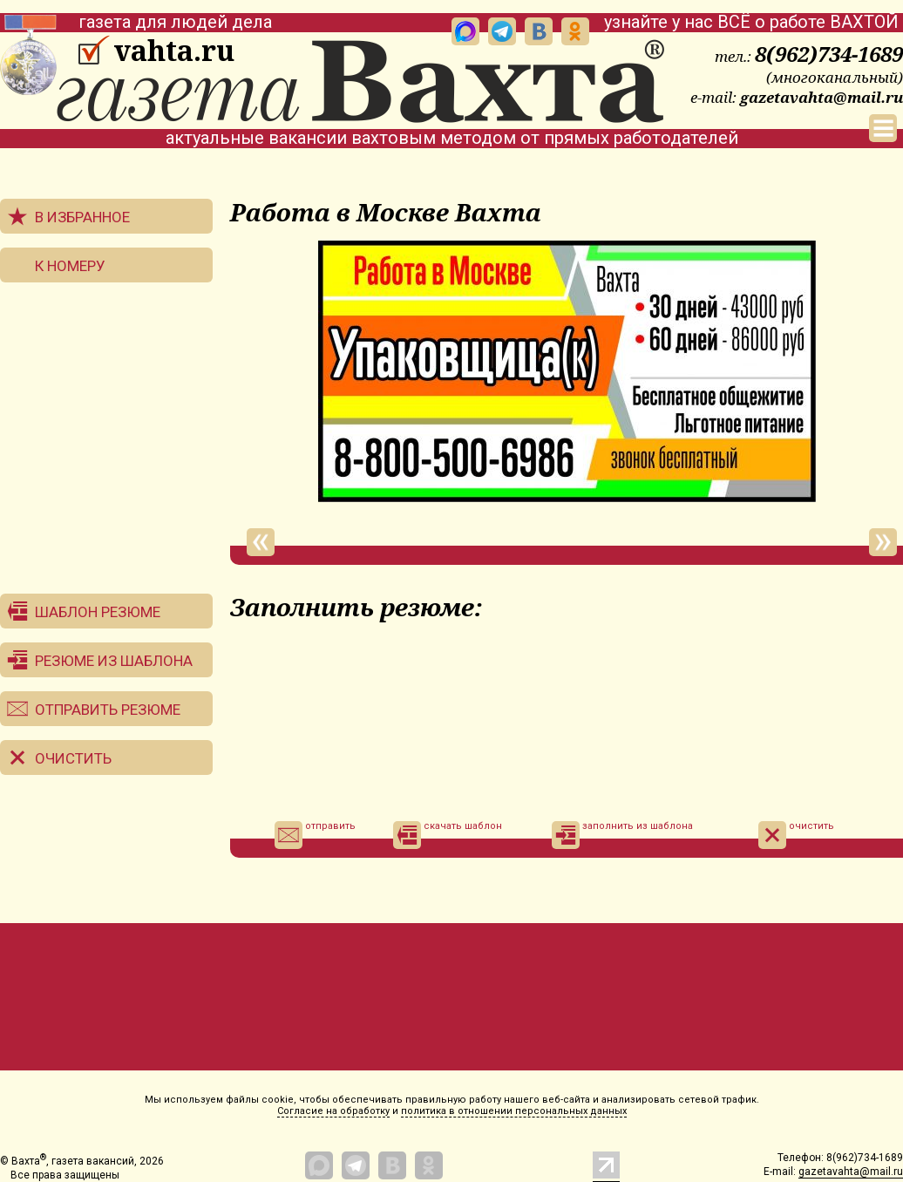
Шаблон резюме (97, 612)
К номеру (70, 266)
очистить (796, 835)
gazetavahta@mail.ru (821, 97)
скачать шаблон (447, 835)
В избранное (82, 217)
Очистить (73, 758)
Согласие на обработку (333, 1111)
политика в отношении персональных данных (514, 1111)
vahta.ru (173, 50)
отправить (315, 835)
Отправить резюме (107, 709)
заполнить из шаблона (622, 835)
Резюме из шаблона (114, 660)
